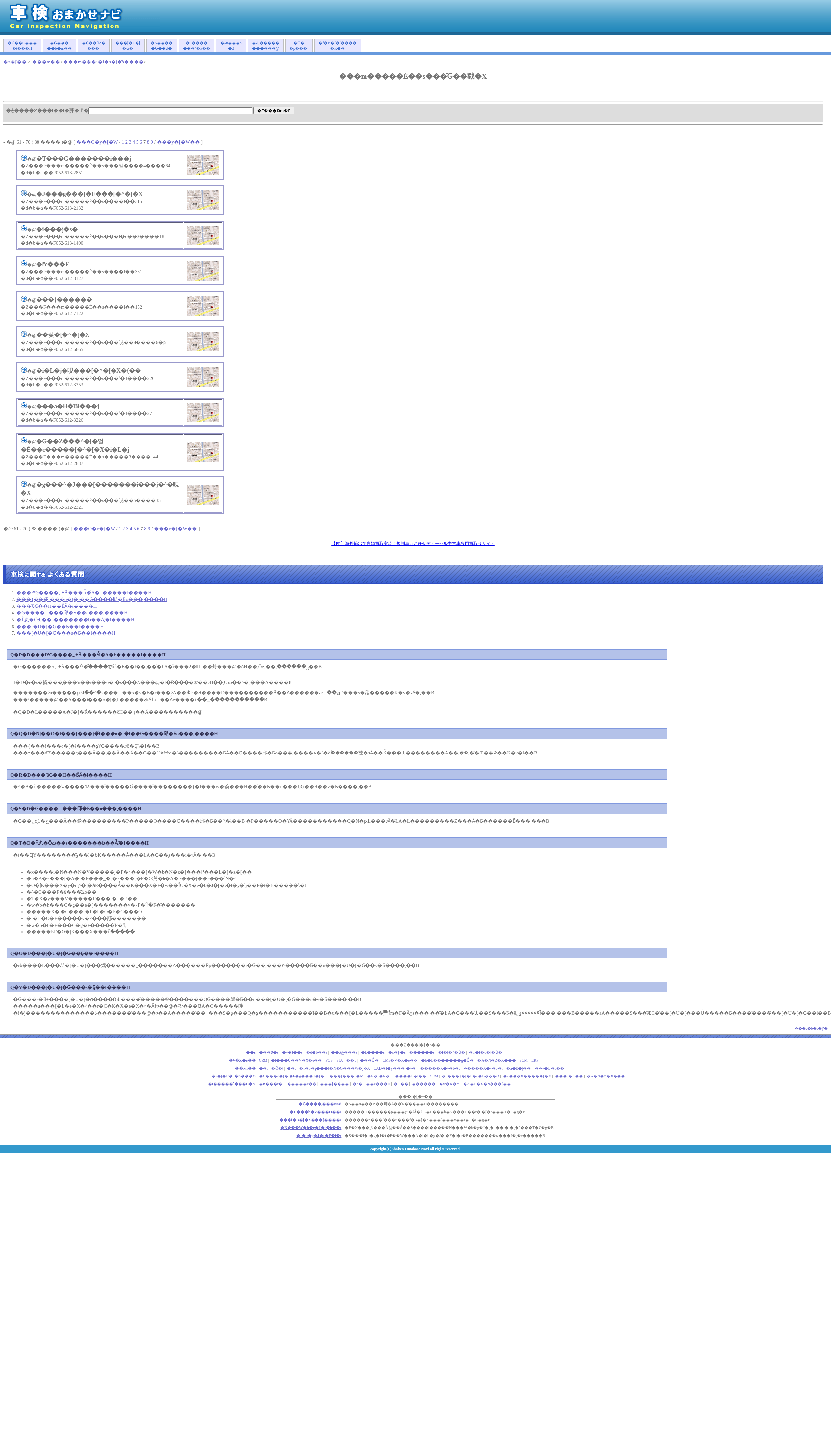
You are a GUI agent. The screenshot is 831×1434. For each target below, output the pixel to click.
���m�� (46, 61)
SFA (339, 1060)
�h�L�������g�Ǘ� (447, 1060)
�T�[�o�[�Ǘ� (485, 1053)
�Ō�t (277, 1068)
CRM (263, 1060)
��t (291, 1068)
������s (422, 1053)
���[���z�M (346, 1076)
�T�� (401, 1084)
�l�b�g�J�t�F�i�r (318, 1136)
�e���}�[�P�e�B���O (470, 1076)
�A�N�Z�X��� (496, 1060)
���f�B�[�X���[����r (310, 1120)
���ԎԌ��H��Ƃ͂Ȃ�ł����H (56, 606)
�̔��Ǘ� (369, 1060)
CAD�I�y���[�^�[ (395, 1068)
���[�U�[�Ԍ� (127, 46)
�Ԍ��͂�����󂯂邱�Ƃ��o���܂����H (72, 612)
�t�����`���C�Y (232, 1084)
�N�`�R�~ (379, 1076)
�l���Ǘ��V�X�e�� (296, 1060)
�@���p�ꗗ (231, 46)
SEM (434, 1076)
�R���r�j (271, 1084)
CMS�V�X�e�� (399, 1060)
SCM (523, 1060)
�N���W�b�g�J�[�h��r (310, 1128)
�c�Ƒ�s (397, 1053)
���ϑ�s (269, 1053)
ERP (535, 1060)
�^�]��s (292, 1053)
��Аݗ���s (344, 1053)
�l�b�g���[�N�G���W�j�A (334, 1068)
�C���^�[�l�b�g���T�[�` (292, 1076)
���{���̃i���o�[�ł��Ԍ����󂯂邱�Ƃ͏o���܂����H (91, 599)
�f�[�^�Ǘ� (451, 1053)
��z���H (378, 1084)
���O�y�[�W (97, 142)
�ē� (357, 1084)
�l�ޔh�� (245, 1068)
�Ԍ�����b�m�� (59, 46)
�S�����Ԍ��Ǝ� (162, 46)
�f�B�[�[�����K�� (337, 46)
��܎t (263, 1068)
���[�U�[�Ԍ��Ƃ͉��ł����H (60, 626)
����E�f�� (410, 1076)
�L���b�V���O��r (315, 1112)
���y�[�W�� (178, 142)
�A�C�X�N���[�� (487, 1084)
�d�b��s (316, 1053)
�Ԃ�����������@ (265, 46)
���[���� (334, 1084)
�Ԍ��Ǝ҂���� (93, 46)
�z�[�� (15, 61)
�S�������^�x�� (196, 46)
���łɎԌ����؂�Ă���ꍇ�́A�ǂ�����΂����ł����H (84, 592)
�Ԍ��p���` (299, 46)
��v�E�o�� (550, 1068)
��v (351, 1060)
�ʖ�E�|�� (518, 1068)
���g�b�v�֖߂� (811, 1028)
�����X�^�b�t (440, 1068)
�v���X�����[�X (527, 1076)
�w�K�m (449, 1084)
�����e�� (301, 1084)
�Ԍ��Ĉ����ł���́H (22, 46)
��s (251, 1053)
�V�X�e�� (242, 1060)
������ (424, 1084)
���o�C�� (569, 1076)
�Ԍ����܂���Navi (320, 1104)
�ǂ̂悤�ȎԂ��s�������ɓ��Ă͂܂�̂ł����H (75, 619)
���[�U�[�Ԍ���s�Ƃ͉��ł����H (65, 633)
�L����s (373, 1053)
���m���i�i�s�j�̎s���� (103, 61)
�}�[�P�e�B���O (234, 1076)
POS (329, 1060)
